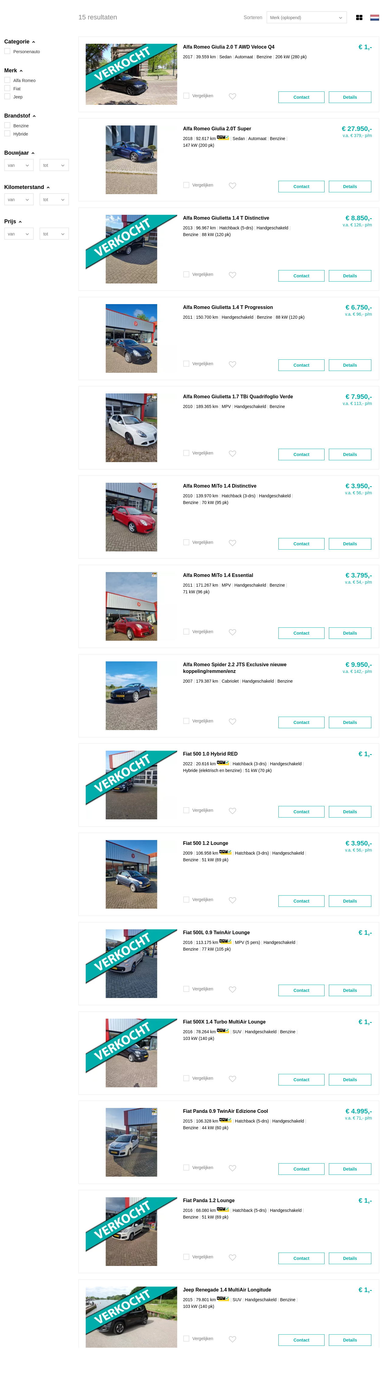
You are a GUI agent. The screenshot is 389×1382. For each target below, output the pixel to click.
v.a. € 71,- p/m (358, 1118)
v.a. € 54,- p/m (358, 582)
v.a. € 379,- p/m (357, 135)
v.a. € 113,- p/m (357, 403)
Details (350, 97)
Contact (301, 97)
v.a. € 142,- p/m (357, 671)
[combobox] (19, 165)
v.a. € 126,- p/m (357, 224)
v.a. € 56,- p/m (358, 492)
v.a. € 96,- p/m (358, 314)
